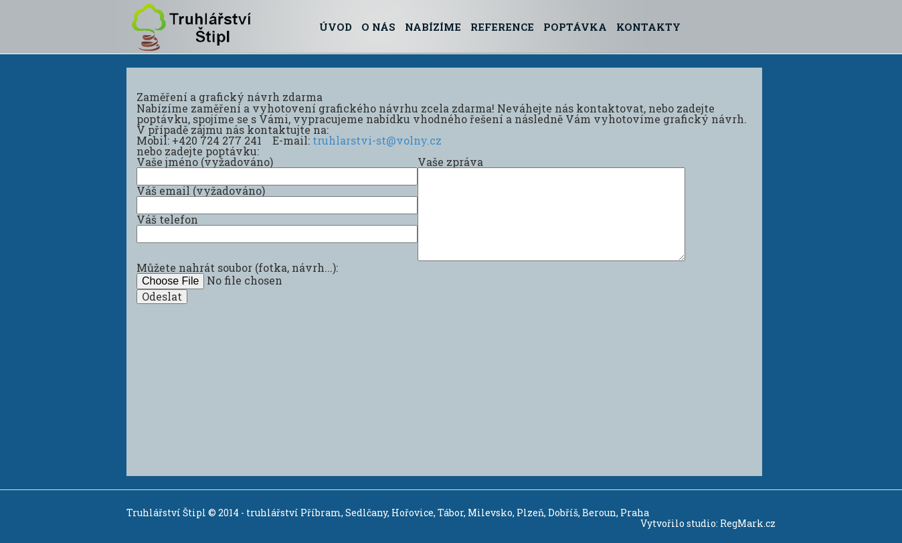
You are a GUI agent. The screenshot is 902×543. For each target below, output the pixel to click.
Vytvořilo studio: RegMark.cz (708, 523)
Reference (502, 26)
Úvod (335, 26)
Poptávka (575, 26)
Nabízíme (433, 26)
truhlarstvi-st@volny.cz (377, 140)
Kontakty (648, 26)
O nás (378, 26)
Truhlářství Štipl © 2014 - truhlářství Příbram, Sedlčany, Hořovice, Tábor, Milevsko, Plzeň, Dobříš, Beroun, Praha (387, 512)
